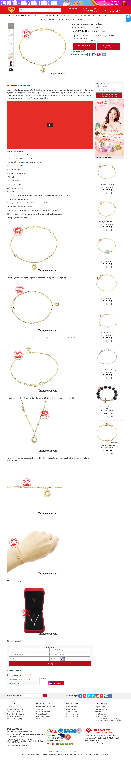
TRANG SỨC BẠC (49, 16)
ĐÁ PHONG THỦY (103, 16)
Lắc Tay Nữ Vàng (23, 162)
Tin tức (96, 11)
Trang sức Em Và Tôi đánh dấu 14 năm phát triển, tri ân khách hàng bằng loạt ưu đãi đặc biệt (108, 720)
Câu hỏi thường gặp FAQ (14, 719)
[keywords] (36, 9)
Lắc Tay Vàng (22, 151)
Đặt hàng (50, 664)
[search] (58, 10)
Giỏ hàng (120, 11)
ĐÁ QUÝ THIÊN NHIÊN (79, 16)
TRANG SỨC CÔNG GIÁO (63, 16)
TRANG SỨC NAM (13, 16)
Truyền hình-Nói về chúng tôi (15, 714)
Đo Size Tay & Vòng (71, 711)
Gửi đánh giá (58, 683)
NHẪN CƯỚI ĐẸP (37, 16)
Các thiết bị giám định (101, 709)
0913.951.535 (108, 46)
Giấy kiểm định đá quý (72, 716)
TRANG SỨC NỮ (25, 16)
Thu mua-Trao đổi (41, 714)
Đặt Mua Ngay (84, 46)
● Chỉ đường (20, 736)
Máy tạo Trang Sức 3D (43, 711)
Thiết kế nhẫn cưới (71, 707)
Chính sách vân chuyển (43, 716)
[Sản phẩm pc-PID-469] (109, 127)
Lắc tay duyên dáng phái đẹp (18, 85)
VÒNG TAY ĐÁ (92, 16)
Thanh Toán (39, 709)
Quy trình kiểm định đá (101, 711)
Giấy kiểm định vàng (72, 714)
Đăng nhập (109, 11)
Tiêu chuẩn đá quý (100, 716)
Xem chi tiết (109, 193)
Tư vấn (128, 19)
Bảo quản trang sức (71, 709)
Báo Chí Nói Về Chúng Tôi (15, 711)
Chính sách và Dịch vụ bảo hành (45, 707)
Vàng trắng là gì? (100, 707)
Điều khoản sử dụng (42, 719)
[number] (80, 41)
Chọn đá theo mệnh (101, 714)
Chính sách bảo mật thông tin (16, 709)
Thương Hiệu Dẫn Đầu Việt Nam (16, 716)
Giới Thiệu (10, 707)
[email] (32, 695)
